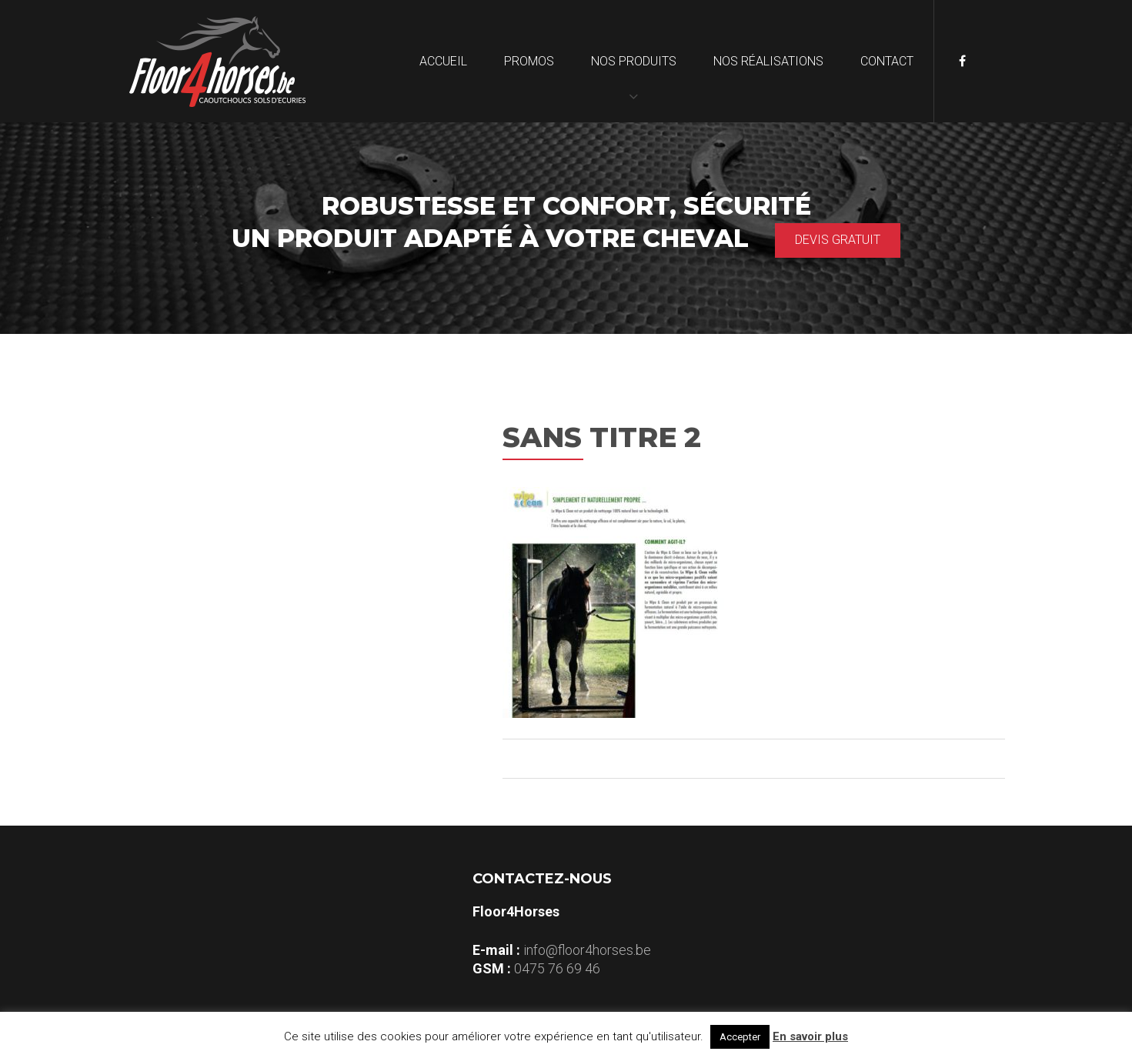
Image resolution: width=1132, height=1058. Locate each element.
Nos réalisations (768, 61)
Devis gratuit (837, 239)
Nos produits (633, 61)
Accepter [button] (740, 1037)
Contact (886, 61)
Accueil (443, 61)
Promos (529, 61)
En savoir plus (810, 1036)
